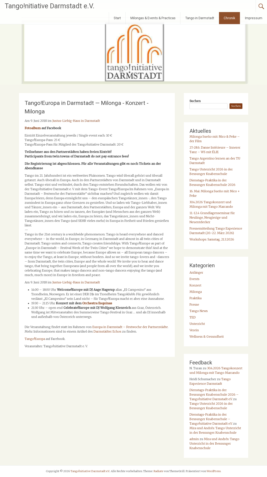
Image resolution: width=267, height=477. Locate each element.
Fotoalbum (33, 128)
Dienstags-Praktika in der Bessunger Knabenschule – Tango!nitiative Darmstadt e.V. (210, 419)
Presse (194, 304)
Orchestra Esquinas (97, 303)
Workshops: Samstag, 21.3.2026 (211, 239)
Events (194, 279)
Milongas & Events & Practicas (153, 18)
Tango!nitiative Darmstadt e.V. (49, 6)
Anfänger (196, 272)
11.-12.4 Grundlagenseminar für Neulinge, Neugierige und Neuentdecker (212, 217)
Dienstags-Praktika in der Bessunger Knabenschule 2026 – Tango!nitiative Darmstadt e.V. (214, 394)
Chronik (229, 18)
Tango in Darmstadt (199, 18)
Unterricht (197, 324)
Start (117, 18)
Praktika (195, 298)
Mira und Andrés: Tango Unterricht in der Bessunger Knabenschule (214, 443)
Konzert (195, 285)
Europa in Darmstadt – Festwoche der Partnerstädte (130, 327)
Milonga (195, 292)
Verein (194, 330)
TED (192, 317)
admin (194, 439)
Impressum (253, 18)
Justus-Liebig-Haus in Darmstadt (76, 121)
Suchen (195, 101)
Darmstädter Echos (107, 331)
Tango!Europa (35, 339)
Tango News (198, 311)
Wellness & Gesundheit (206, 336)
